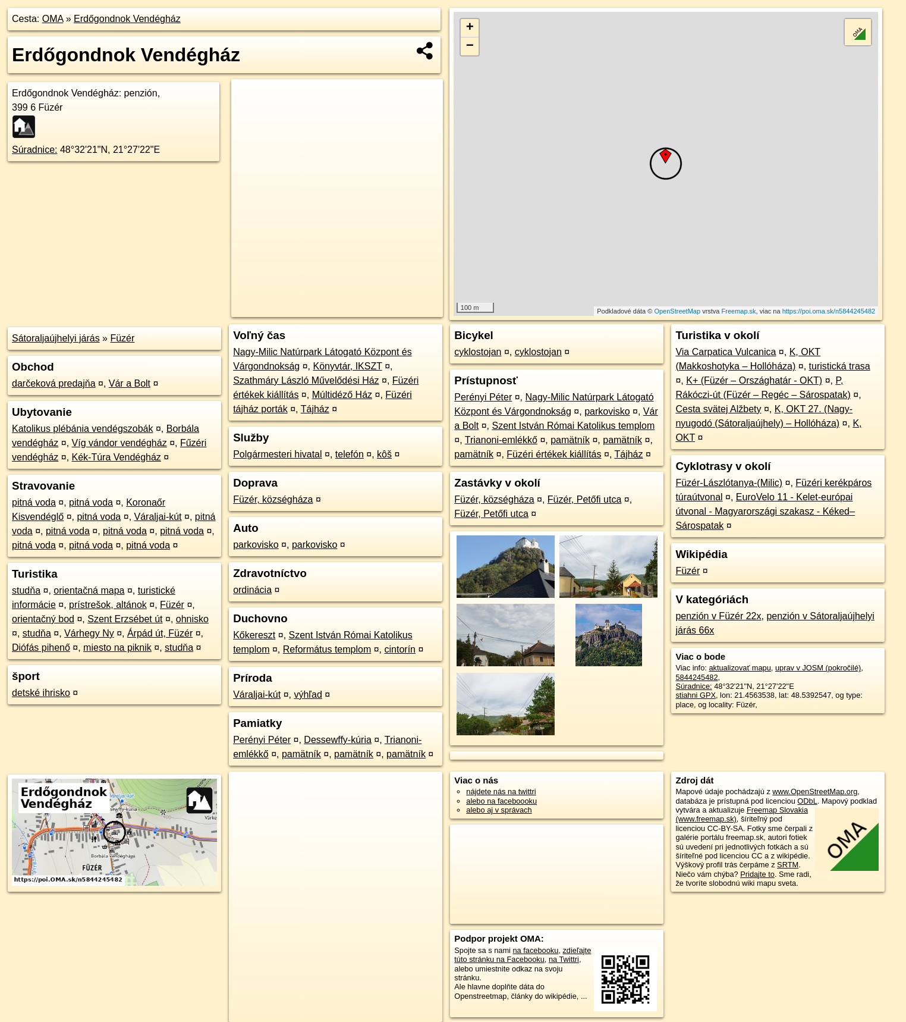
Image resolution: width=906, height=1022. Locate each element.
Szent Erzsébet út (124, 619)
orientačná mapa (89, 590)
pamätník (301, 754)
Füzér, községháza (273, 499)
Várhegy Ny (89, 633)
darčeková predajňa (54, 383)
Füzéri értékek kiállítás (554, 454)
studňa (26, 590)
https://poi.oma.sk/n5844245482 (829, 311)
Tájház (315, 409)
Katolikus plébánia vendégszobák (82, 429)
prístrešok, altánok (108, 605)
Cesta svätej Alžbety (718, 409)
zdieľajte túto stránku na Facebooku (522, 955)
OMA (53, 19)
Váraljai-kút (158, 517)
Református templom (327, 649)
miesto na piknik (117, 647)
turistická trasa (839, 366)
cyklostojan (477, 352)
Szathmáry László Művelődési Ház (306, 380)
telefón (349, 454)
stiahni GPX (695, 695)
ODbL (807, 801)
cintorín (400, 649)
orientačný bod (43, 619)
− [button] (470, 46)
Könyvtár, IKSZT (347, 366)
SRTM (787, 864)
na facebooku (535, 950)
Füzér (122, 338)
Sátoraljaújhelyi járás (56, 338)
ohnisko (192, 619)
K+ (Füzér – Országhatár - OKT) (754, 380)
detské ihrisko (41, 693)
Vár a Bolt (129, 383)
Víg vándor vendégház (119, 443)
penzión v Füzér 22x (718, 616)
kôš (384, 454)
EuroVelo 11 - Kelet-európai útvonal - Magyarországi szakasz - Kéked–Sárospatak (764, 511)
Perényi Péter (262, 740)
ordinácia (252, 590)
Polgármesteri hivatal (277, 454)
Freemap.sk (739, 311)
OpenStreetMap (677, 311)
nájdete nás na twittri (501, 791)
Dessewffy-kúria (338, 740)
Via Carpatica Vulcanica (725, 352)
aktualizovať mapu (739, 667)
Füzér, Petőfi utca (585, 499)
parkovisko (255, 545)
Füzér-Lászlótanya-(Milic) (728, 483)
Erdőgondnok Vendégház (127, 19)
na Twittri (564, 959)
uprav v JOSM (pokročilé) (818, 667)
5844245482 (696, 677)
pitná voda (34, 502)
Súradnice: (35, 150)
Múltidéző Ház (342, 395)
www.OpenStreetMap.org (814, 791)
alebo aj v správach (498, 809)
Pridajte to (757, 874)
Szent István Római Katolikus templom (573, 426)
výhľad (308, 694)
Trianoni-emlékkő (501, 440)
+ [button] (470, 28)
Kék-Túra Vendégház (116, 457)
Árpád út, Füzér (160, 633)
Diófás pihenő (41, 647)
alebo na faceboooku (501, 801)
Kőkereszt (254, 635)
